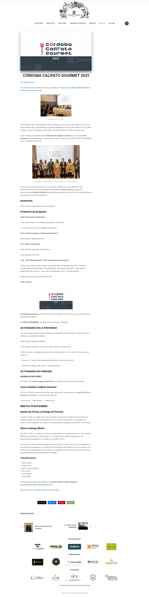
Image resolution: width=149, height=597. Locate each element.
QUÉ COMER (62, 23)
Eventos (56, 490)
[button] (71, 549)
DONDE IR (92, 23)
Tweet (43, 502)
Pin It (62, 502)
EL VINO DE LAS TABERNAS (70, 526)
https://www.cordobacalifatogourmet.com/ (36, 485)
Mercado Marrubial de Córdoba (43, 527)
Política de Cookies (66, 585)
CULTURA (112, 23)
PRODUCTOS (50, 23)
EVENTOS (102, 23)
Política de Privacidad (82, 585)
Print (71, 502)
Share (53, 502)
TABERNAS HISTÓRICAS (78, 23)
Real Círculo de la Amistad (32, 90)
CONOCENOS (38, 23)
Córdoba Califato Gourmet (78, 88)
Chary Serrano (28, 82)
